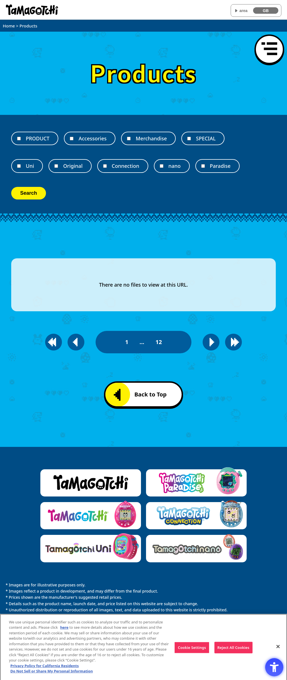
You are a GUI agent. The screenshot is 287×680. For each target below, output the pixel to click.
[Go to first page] (53, 342)
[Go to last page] (233, 342)
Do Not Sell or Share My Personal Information (51, 673)
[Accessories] (71, 138)
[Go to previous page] (76, 342)
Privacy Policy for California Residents (44, 668)
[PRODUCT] (19, 138)
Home (9, 26)
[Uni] (19, 166)
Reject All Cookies (233, 650)
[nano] (161, 166)
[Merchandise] (129, 138)
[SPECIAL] (189, 138)
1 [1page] (126, 342)
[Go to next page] (211, 342)
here (64, 630)
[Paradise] (203, 166)
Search (28, 193)
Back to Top (140, 395)
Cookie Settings (192, 650)
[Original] (56, 166)
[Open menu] (269, 49)
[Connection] (105, 166)
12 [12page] (159, 342)
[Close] (278, 649)
